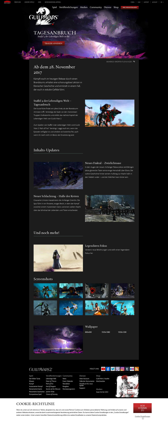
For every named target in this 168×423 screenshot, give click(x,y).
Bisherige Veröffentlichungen (119, 62)
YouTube (103, 369)
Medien (84, 7)
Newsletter (66, 384)
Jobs (39, 2)
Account (154, 2)
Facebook (108, 369)
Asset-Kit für (102, 392)
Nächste (143, 38)
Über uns (17, 2)
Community (96, 7)
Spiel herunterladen (130, 7)
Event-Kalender (68, 381)
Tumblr (127, 369)
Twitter (113, 369)
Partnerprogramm (69, 389)
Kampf (31, 384)
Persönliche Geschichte (36, 392)
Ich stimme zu (142, 408)
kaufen (102, 379)
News (64, 379)
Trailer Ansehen (53, 43)
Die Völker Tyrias (34, 379)
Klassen (31, 381)
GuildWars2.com (43, 18)
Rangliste (66, 386)
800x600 (88, 332)
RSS (137, 369)
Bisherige (24, 38)
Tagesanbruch (53, 34)
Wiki (139, 2)
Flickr (132, 369)
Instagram (122, 369)
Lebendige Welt (51, 379)
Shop (116, 7)
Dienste (107, 7)
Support (146, 2)
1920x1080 (106, 332)
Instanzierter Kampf (35, 386)
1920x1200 (122, 332)
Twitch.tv (118, 369)
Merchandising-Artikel (53, 2)
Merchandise (100, 381)
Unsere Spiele (29, 2)
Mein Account (84, 379)
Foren (132, 2)
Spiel (54, 7)
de (161, 2)
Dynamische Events (35, 389)
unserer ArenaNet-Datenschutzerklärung (48, 415)
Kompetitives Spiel (35, 394)
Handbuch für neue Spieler (86, 384)
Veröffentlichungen (68, 7)
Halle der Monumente (86, 381)
